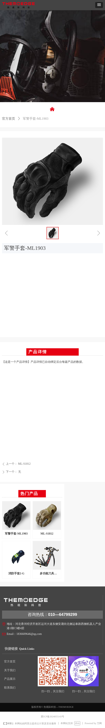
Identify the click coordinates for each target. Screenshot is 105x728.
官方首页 (8, 118)
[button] (99, 5)
